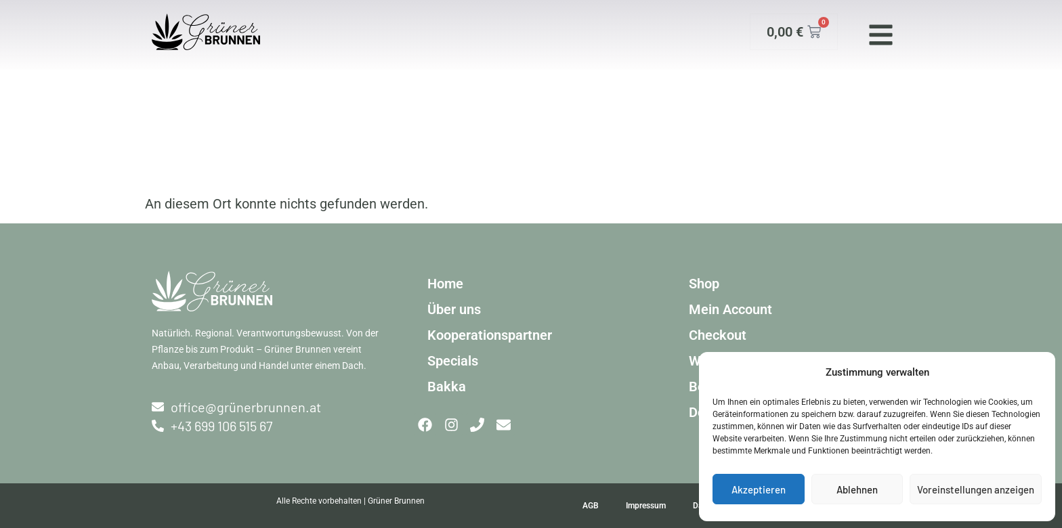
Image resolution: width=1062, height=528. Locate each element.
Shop (704, 284)
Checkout (717, 335)
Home (445, 284)
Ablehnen (857, 489)
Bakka (446, 386)
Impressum (646, 505)
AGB (590, 505)
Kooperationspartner (489, 335)
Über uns (454, 309)
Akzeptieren (758, 489)
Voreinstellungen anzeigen (975, 489)
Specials (452, 361)
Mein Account (730, 309)
